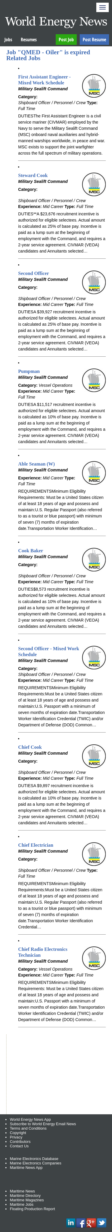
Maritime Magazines (27, 1200)
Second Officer (33, 273)
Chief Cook (30, 747)
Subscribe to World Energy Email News (43, 1124)
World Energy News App (30, 1119)
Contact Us (19, 1146)
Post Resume (94, 39)
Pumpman (29, 371)
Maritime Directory (25, 1195)
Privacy (16, 1137)
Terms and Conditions (28, 1128)
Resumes (29, 39)
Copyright (18, 1133)
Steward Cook (33, 175)
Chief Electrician (35, 845)
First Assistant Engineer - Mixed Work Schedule (44, 80)
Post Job (66, 39)
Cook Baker (30, 550)
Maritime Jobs (21, 1204)
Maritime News (22, 1191)
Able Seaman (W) (36, 464)
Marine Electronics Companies (35, 1163)
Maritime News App (26, 1167)
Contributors (20, 1141)
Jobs (8, 39)
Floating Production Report (32, 1209)
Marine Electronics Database (34, 1158)
